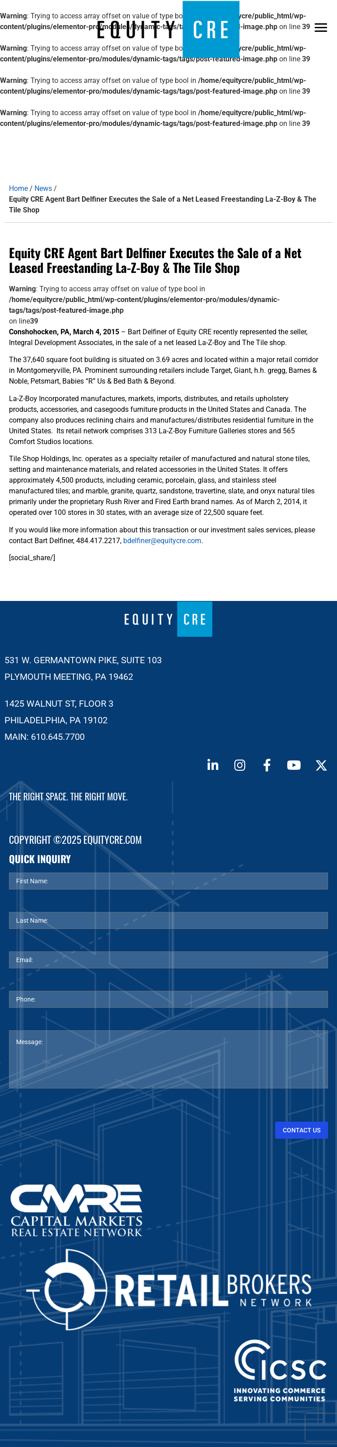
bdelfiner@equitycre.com (162, 540)
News (43, 188)
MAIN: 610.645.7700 (44, 736)
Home (18, 188)
